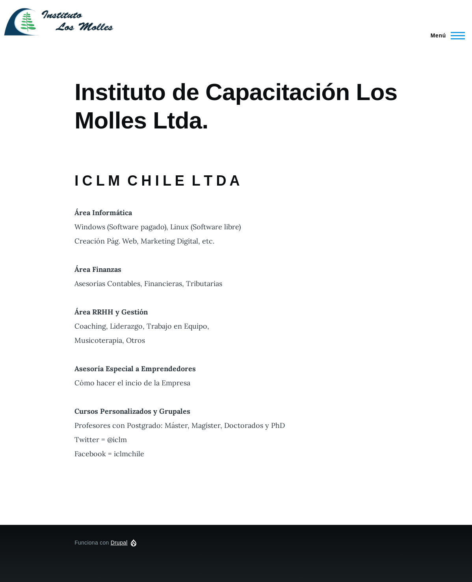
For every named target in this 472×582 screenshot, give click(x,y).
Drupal (119, 542)
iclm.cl (138, 21)
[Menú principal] (445, 35)
